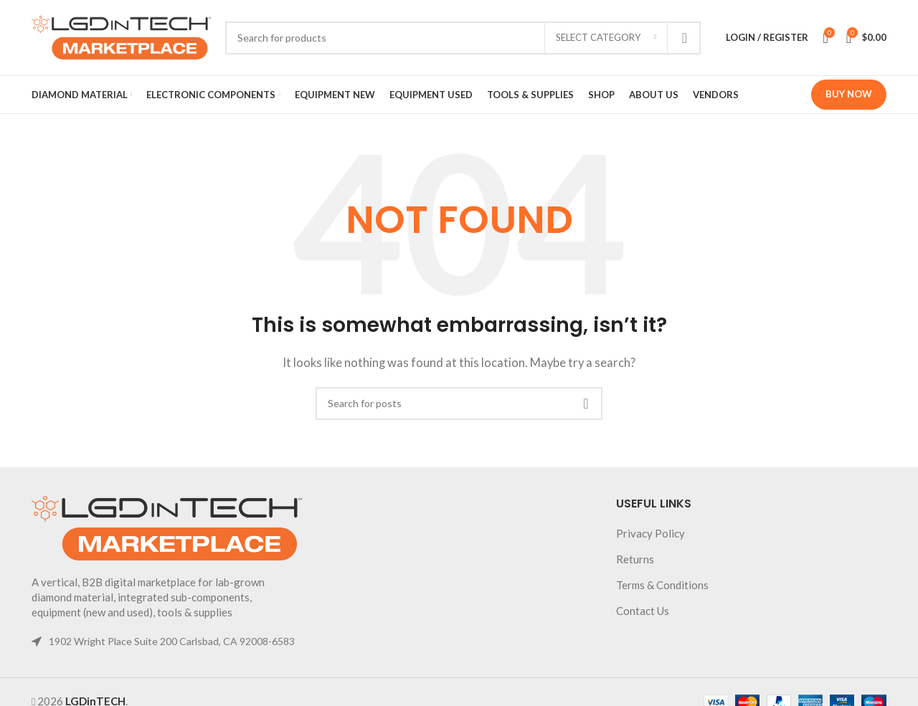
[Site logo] (121, 35)
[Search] (463, 38)
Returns (635, 559)
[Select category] (606, 38)
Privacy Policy (650, 533)
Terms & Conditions (662, 584)
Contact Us (642, 610)
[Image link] (167, 526)
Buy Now (848, 94)
